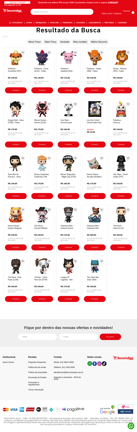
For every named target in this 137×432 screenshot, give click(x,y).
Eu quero (110, 337)
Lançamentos (95, 23)
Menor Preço (34, 42)
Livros (29, 23)
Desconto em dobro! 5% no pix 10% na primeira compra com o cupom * (78, 2)
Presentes (68, 23)
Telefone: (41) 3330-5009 (64, 367)
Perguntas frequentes (37, 362)
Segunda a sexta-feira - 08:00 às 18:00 (67, 378)
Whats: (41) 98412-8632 (64, 362)
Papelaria (54, 23)
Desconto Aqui (5, 36)
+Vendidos (122, 23)
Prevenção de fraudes (37, 377)
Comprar (16, 90)
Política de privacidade (37, 372)
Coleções (80, 23)
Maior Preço (50, 42)
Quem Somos (8, 362)
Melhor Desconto (99, 42)
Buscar (89, 12)
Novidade (64, 42)
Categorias (17, 23)
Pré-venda (109, 23)
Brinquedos (41, 23)
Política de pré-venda (37, 367)
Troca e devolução (36, 390)
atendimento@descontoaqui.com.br (68, 372)
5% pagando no (12, 5)
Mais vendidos (80, 42)
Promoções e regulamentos (34, 383)
